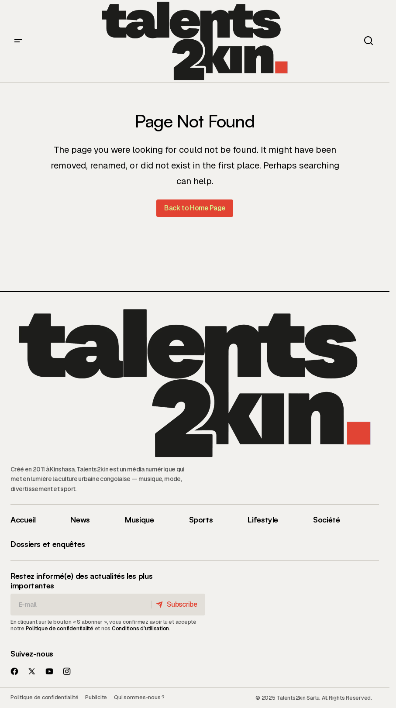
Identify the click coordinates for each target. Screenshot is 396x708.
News (80, 519)
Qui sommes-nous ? (139, 697)
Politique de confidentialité (59, 628)
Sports (201, 519)
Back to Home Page (194, 208)
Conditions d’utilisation (140, 628)
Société (326, 519)
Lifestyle (263, 519)
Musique (139, 519)
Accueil (22, 519)
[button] (18, 41)
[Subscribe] (178, 604)
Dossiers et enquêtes (47, 544)
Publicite (96, 697)
